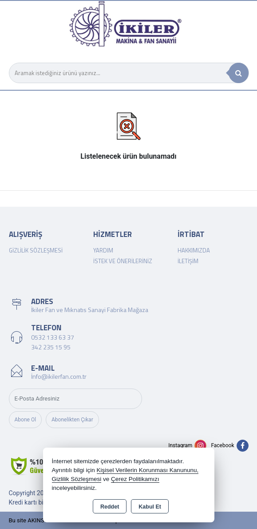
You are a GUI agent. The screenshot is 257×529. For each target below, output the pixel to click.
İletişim (188, 260)
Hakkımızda (194, 250)
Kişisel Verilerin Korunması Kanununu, (148, 470)
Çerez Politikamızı (135, 479)
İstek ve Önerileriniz (122, 260)
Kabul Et (149, 507)
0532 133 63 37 (52, 337)
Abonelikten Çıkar (72, 420)
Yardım (103, 250)
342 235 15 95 (51, 347)
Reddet (109, 507)
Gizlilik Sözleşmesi (36, 250)
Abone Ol (25, 420)
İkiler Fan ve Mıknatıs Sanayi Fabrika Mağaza (89, 309)
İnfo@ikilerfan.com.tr (59, 376)
